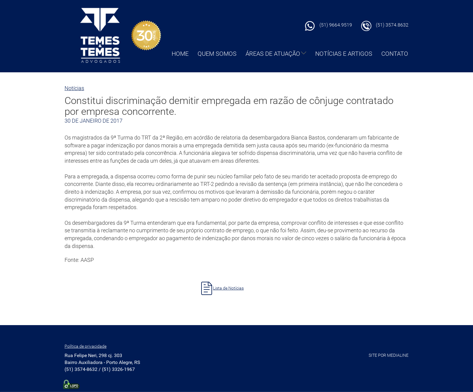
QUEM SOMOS (217, 53)
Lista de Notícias (228, 288)
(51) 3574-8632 (81, 369)
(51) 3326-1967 (118, 369)
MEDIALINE (397, 355)
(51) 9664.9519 (335, 25)
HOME (180, 53)
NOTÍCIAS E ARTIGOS (343, 53)
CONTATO (394, 53)
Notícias (74, 88)
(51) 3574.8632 (392, 25)
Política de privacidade (85, 346)
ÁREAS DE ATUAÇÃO (276, 53)
